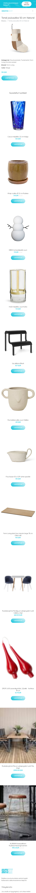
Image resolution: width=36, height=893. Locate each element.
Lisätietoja (9, 78)
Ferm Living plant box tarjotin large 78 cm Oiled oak (18, 534)
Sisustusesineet (15, 60)
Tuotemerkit (25, 60)
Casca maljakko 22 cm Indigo (18, 137)
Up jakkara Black (18, 363)
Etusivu (3, 21)
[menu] (33, 10)
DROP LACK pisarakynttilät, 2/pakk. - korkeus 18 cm (18, 690)
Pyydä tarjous (26, 3)
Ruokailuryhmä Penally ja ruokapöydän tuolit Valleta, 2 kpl (18, 612)
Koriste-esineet (11, 62)
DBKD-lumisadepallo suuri (18, 250)
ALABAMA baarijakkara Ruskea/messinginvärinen (18, 845)
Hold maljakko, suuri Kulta (18, 307)
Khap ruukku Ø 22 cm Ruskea (18, 193)
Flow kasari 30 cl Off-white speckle (18, 477)
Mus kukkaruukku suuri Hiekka (18, 420)
